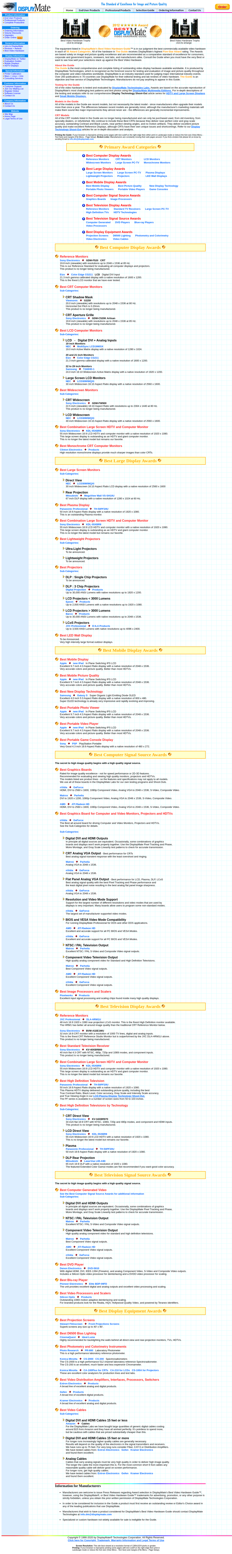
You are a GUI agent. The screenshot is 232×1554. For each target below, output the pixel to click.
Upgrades (9, 35)
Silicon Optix (67, 1297)
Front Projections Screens (104, 1323)
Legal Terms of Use (14, 118)
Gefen (63, 1392)
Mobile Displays (12, 63)
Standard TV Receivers (127, 208)
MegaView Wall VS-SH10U (99, 495)
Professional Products (15, 20)
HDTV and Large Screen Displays (185, 93)
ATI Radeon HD (80, 804)
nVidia (63, 787)
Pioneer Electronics (71, 1283)
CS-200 (99, 1358)
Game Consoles (158, 189)
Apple (63, 663)
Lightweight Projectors (99, 176)
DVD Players (122, 222)
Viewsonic (72, 300)
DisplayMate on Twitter (15, 59)
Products (94, 449)
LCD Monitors (152, 159)
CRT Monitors (123, 159)
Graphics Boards (96, 199)
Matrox (64, 795)
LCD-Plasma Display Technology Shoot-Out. (119, 1096)
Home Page (10, 116)
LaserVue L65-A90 (94, 1161)
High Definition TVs (97, 212)
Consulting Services (14, 78)
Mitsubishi (72, 495)
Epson (69, 601)
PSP (74, 743)
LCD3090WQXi (85, 381)
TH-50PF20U (101, 508)
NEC (68, 346)
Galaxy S (82, 695)
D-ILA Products (101, 626)
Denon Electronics (71, 1268)
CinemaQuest (68, 1337)
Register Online (12, 91)
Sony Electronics (70, 260)
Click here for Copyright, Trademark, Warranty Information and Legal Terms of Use (116, 1540)
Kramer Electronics (71, 1400)
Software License (12, 93)
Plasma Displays (155, 172)
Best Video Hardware (14, 51)
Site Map (9, 114)
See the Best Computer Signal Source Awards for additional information (102, 1193)
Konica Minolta (68, 1358)
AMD (63, 804)
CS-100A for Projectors (145, 1370)
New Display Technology (163, 185)
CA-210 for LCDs (120, 1370)
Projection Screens (97, 235)
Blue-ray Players (144, 222)
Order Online (10, 37)
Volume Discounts (13, 33)
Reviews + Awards (13, 48)
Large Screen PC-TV (127, 162)
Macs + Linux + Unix (14, 76)
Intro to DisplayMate (14, 46)
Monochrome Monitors (157, 162)
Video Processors (96, 225)
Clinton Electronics (71, 449)
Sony (63, 743)
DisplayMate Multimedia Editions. (152, 90)
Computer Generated (98, 222)
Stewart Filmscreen (71, 1323)
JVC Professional (76, 626)
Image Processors (121, 199)
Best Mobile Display (97, 185)
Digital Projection (76, 589)
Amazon (70, 1423)
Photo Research (69, 1350)
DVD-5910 (93, 1268)
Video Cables (120, 239)
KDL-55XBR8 (93, 430)
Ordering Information (14, 31)
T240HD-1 (88, 369)
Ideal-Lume (88, 1337)
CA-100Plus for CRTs (96, 1370)
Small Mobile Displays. (73, 96)
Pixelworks (66, 995)
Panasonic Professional (74, 508)
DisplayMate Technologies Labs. (131, 87)
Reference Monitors (97, 159)
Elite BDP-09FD (98, 1283)
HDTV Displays (12, 65)
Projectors (123, 176)
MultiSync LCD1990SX (90, 346)
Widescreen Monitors (98, 162)
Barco (69, 613)
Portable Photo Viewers (100, 189)
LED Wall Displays (156, 176)
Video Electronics (96, 239)
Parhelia (79, 795)
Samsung (71, 369)
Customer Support (13, 86)
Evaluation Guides (13, 61)
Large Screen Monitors (99, 172)
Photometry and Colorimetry (152, 235)
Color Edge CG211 (82, 274)
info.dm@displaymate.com (82, 139)
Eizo (62, 274)
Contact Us (10, 95)
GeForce (78, 787)
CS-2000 (88, 1358)
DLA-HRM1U (93, 1019)
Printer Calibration (13, 74)
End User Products (13, 18)
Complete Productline (14, 22)
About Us (9, 104)
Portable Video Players (131, 189)
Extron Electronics (71, 1383)
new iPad (78, 663)
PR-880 (89, 1350)
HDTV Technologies (125, 212)
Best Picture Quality (130, 185)
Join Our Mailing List (14, 89)
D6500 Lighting (122, 235)
